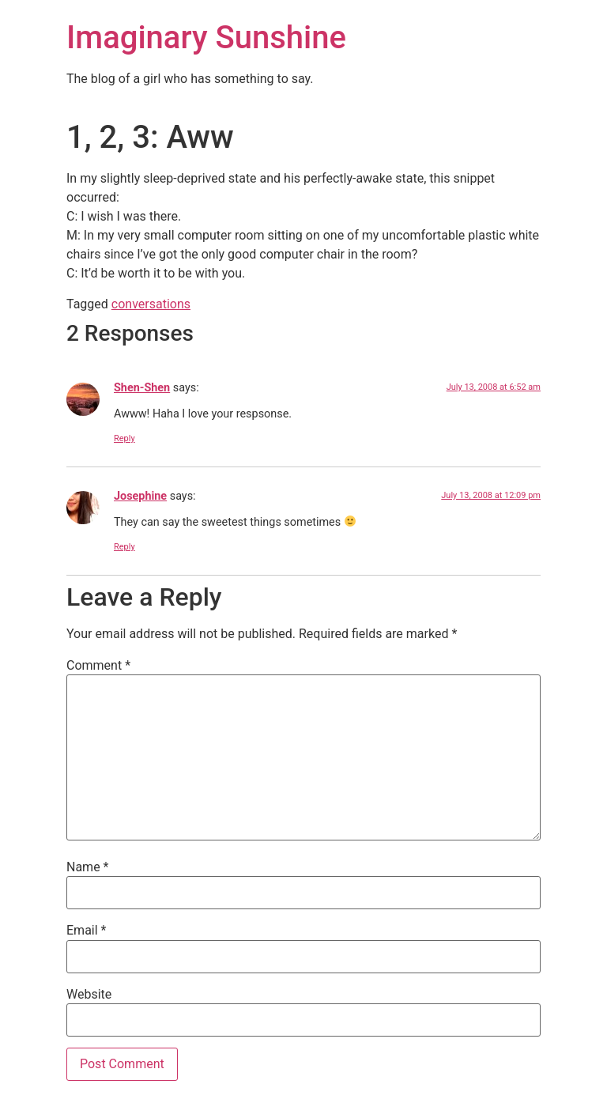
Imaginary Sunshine (206, 37)
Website (88, 994)
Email (86, 930)
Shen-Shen (142, 388)
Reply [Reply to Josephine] (124, 547)
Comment (98, 665)
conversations (150, 304)
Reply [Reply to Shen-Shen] (124, 438)
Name (87, 867)
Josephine (140, 496)
